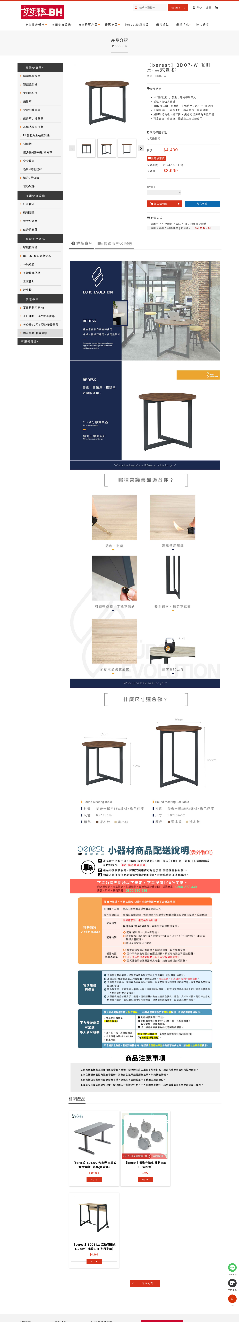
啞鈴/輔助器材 (32, 169)
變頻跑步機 (30, 84)
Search (175, 7)
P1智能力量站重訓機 (36, 135)
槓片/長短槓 (31, 178)
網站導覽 (44, 1288)
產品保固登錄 (63, 1259)
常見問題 (60, 1246)
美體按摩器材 (31, 273)
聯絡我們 (60, 1253)
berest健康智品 (137, 24)
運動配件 (29, 186)
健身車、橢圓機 (33, 118)
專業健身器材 (35, 24)
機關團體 (29, 212)
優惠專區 (111, 24)
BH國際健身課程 (101, 1240)
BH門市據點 (63, 1265)
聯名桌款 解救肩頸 (35, 333)
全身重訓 (29, 161)
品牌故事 (25, 1240)
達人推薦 (25, 1253)
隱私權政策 (26, 1288)
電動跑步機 (30, 93)
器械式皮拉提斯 (33, 127)
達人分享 (202, 24)
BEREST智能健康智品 (37, 256)
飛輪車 (27, 101)
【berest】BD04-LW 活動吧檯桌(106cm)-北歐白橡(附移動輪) (194, 1165)
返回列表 (147, 1201)
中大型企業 (30, 221)
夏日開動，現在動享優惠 (39, 316)
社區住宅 (29, 204)
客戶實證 (25, 1246)
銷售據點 (162, 24)
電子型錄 (96, 1253)
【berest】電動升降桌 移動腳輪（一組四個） (144, 1165)
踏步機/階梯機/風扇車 (37, 152)
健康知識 (25, 1265)
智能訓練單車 (31, 110)
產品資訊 (60, 1240)
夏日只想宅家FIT (33, 307)
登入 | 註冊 (202, 8)
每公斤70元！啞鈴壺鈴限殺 (40, 324)
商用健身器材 (30, 341)
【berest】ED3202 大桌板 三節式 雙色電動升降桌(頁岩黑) (94, 1165)
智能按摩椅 (30, 247)
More (93, 1179)
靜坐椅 (27, 290)
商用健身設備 (61, 24)
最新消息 (182, 24)
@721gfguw (196, 1312)
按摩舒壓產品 (88, 24)
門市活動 (25, 1259)
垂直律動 (29, 281)
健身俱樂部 (30, 229)
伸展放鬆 (29, 264)
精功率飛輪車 (31, 76)
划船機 (27, 144)
